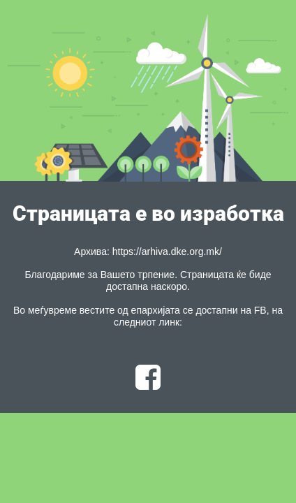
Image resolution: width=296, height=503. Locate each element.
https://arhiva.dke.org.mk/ (167, 251)
